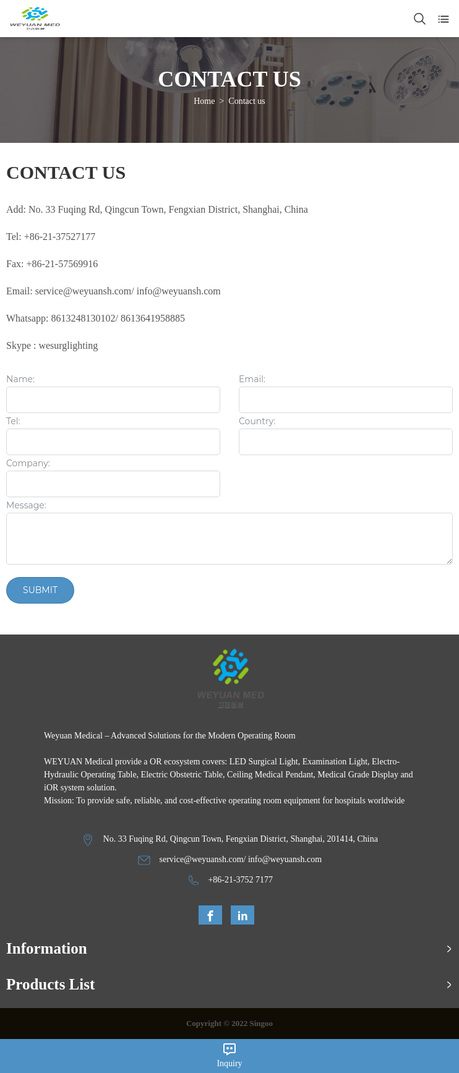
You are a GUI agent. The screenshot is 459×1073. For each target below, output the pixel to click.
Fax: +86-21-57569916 (52, 264)
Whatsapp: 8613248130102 (60, 318)
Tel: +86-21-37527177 (50, 236)
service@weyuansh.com (201, 859)
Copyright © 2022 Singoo (229, 1023)
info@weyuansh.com (179, 291)
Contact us (246, 101)
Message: (26, 506)
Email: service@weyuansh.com (68, 291)
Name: (20, 380)
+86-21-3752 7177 (240, 879)
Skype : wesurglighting (52, 345)
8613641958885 (153, 318)
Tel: (13, 422)
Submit (40, 590)
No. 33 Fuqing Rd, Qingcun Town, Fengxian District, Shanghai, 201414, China (240, 839)
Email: (252, 380)
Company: (28, 464)
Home (204, 101)
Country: (257, 422)
